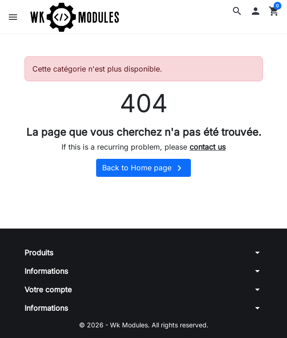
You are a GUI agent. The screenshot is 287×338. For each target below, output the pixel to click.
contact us (207, 146)
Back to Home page (143, 168)
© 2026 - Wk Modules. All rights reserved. (143, 325)
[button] (237, 11)
